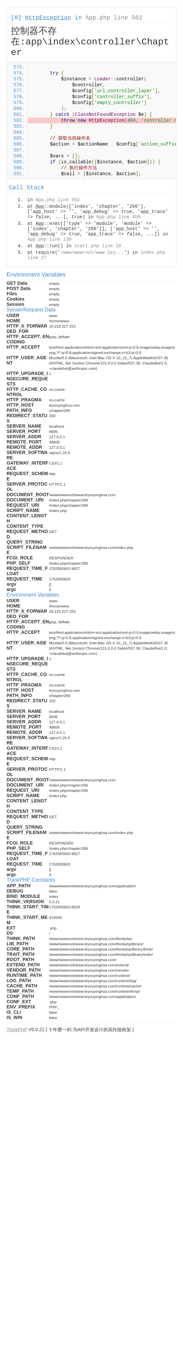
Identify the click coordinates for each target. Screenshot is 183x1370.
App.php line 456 (118, 217)
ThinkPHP (17, 1029)
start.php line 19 (97, 246)
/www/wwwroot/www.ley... (92, 252)
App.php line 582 (113, 17)
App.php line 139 (49, 239)
